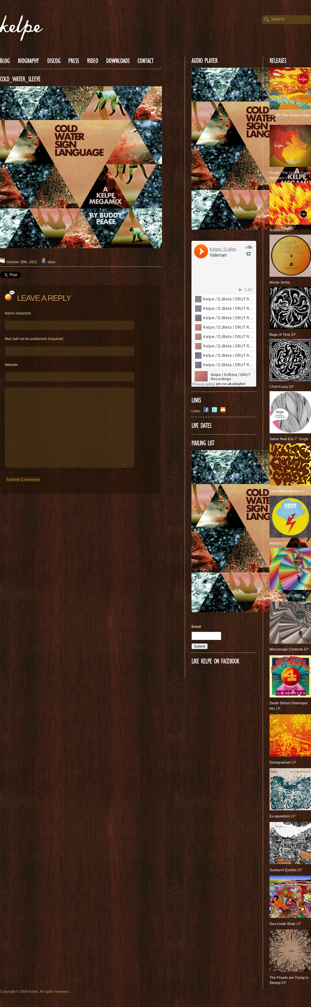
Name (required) (18, 313)
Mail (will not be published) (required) (34, 339)
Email (198, 626)
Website (11, 365)
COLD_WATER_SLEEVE (20, 79)
